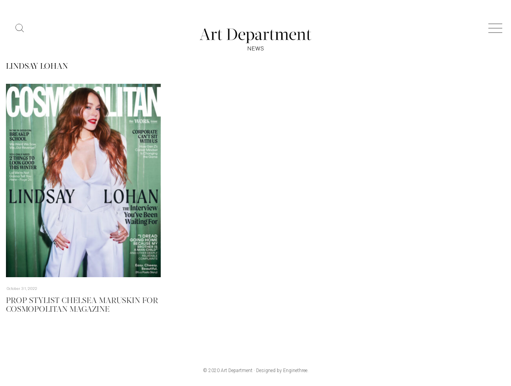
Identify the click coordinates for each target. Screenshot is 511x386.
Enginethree (295, 370)
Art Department (237, 370)
